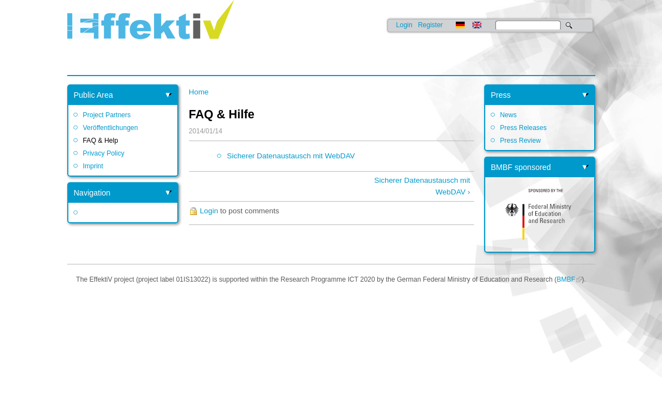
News (508, 115)
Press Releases (523, 128)
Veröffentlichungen (110, 128)
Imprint (93, 166)
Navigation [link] (92, 192)
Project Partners (107, 115)
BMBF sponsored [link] (521, 167)
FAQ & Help (100, 140)
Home (199, 92)
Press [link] (501, 95)
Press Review (520, 140)
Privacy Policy (104, 153)
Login (404, 25)
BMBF (565, 279)
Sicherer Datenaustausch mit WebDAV (291, 156)
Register (430, 25)
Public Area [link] (93, 95)
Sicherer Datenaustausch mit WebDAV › (422, 186)
